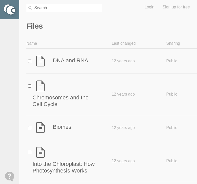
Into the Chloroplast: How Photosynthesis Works (64, 167)
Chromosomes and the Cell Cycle (60, 100)
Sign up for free (176, 7)
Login (149, 7)
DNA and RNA (70, 60)
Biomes (62, 127)
